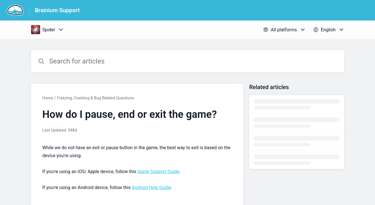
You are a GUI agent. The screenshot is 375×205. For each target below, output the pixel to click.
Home (47, 98)
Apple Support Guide (158, 171)
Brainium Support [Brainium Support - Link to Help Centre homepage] (57, 10)
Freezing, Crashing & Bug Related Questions (95, 98)
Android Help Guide (151, 187)
